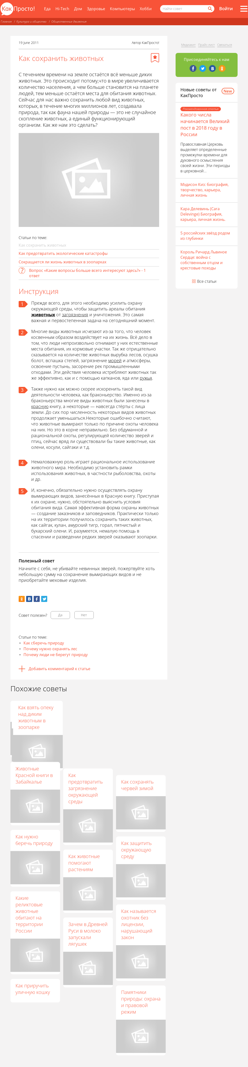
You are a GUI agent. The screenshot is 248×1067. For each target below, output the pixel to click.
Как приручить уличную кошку (33, 988)
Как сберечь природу (43, 643)
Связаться (224, 44)
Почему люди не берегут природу (55, 654)
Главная (6, 21)
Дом (78, 8)
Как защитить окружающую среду (136, 849)
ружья (146, 378)
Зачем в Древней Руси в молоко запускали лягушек (88, 934)
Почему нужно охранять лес (50, 648)
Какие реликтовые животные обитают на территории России (29, 914)
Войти (226, 8)
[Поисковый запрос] (187, 8)
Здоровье (96, 8)
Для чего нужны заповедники (33, 710)
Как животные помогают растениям (84, 863)
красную (39, 406)
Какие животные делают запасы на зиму (86, 714)
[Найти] (209, 8)
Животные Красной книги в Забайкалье (34, 775)
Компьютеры (122, 8)
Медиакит (188, 44)
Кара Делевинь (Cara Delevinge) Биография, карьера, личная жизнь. (202, 214)
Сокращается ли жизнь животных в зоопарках (62, 262)
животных (43, 314)
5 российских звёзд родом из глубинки (205, 235)
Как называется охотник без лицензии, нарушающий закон (138, 924)
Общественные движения (68, 21)
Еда (47, 8)
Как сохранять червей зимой (137, 785)
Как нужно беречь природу (34, 839)
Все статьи (207, 281)
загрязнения (75, 314)
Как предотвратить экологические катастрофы (63, 253)
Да (60, 615)
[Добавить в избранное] (155, 57)
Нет (84, 615)
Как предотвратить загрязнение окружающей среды (85, 788)
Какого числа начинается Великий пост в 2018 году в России (205, 124)
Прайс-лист (206, 44)
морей (115, 360)
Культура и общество (31, 21)
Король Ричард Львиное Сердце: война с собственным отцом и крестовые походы (203, 260)
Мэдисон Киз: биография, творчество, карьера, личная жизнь (204, 190)
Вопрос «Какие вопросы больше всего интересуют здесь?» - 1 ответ (87, 273)
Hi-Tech (62, 8)
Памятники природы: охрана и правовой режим (141, 1002)
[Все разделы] (244, 9)
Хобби (146, 8)
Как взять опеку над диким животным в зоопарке (138, 717)
